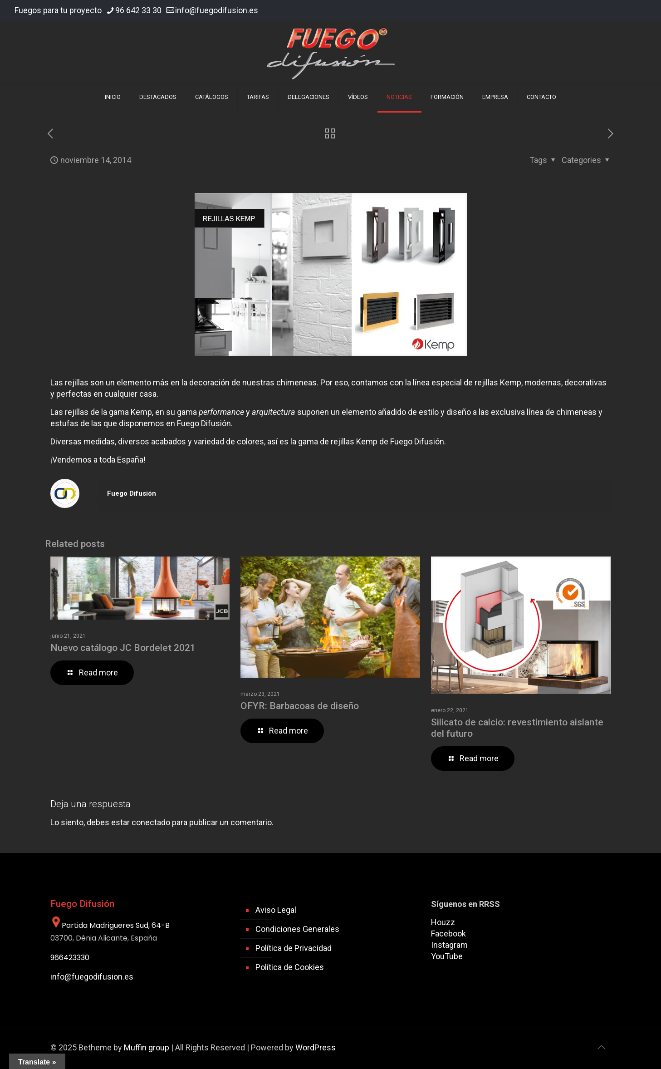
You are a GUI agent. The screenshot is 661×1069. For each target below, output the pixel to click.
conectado (151, 822)
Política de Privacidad (293, 948)
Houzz (443, 922)
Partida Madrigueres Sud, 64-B (110, 925)
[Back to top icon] (601, 1047)
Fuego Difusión (131, 493)
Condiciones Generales (297, 929)
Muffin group (146, 1047)
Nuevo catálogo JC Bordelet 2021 (123, 647)
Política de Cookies (289, 967)
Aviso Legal (275, 910)
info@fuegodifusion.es (91, 976)
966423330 (69, 957)
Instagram (449, 945)
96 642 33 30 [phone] (138, 10)
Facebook (448, 933)
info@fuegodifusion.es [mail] (216, 10)
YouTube (447, 956)
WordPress (315, 1047)
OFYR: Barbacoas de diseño (299, 705)
